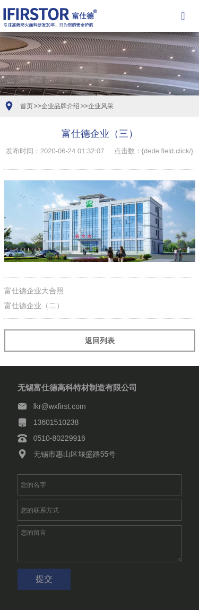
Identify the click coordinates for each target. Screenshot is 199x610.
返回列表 (100, 340)
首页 (26, 106)
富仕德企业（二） (34, 305)
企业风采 (101, 106)
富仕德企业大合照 (34, 290)
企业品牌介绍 (60, 106)
